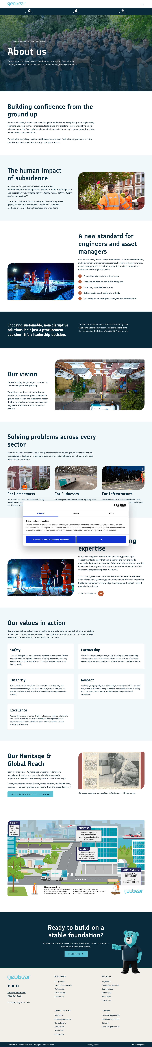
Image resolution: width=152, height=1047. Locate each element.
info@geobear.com (16, 992)
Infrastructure (123, 11)
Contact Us (76, 954)
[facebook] (17, 985)
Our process (60, 981)
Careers (105, 1023)
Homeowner (29, 11)
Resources (106, 996)
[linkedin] (8, 985)
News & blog (60, 993)
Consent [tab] (40, 513)
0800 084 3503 (14, 996)
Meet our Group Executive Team (30, 794)
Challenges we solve (110, 985)
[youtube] (13, 985)
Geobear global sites (110, 1027)
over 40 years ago (30, 771)
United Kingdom (138, 1044)
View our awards (91, 593)
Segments (106, 981)
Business (76, 11)
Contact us (59, 996)
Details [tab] (76, 513)
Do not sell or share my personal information (50, 540)
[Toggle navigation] (143, 4)
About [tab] (111, 513)
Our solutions (107, 989)
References (59, 989)
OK (101, 540)
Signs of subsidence (63, 985)
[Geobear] (16, 4)
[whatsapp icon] (21, 985)
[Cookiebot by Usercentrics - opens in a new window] (116, 505)
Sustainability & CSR (110, 1019)
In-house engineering (111, 1015)
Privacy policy (92, 1044)
